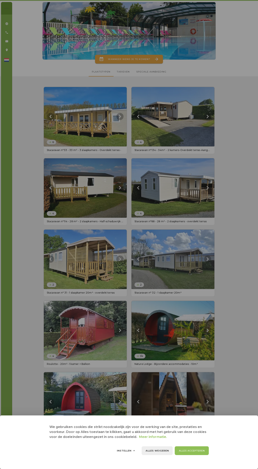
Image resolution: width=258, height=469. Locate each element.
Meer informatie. (153, 437)
